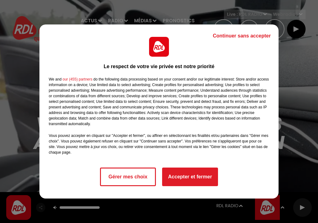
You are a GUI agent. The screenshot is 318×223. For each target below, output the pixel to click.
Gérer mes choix (127, 176)
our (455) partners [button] (77, 79)
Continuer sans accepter (242, 35)
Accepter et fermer (190, 176)
